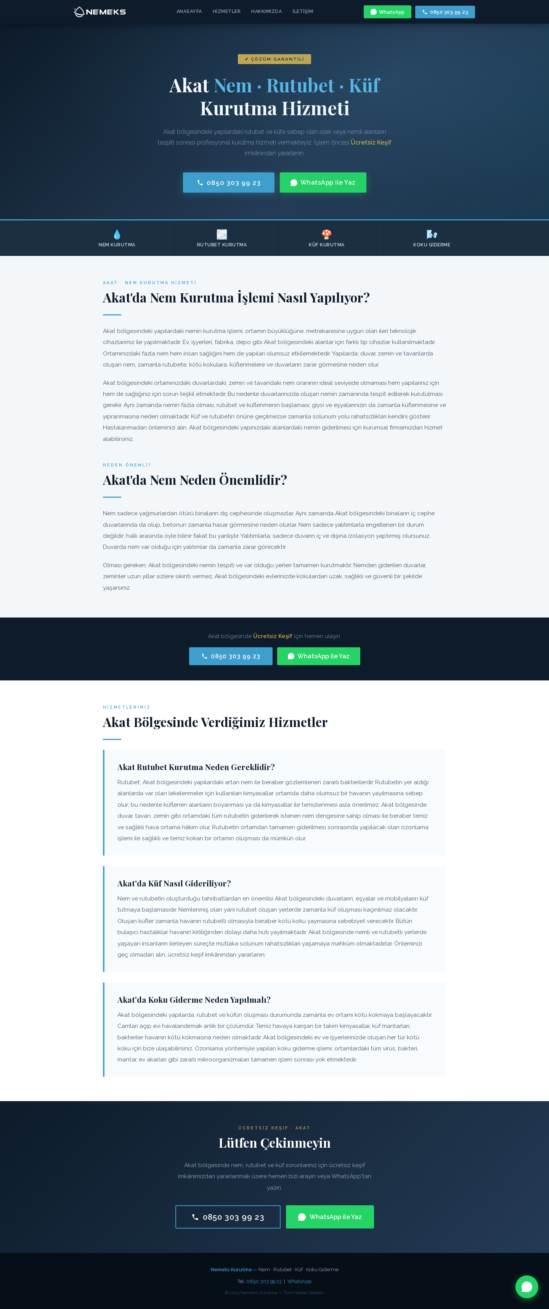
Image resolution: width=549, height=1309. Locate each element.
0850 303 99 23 (445, 12)
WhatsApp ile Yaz (323, 182)
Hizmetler (227, 11)
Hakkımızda (266, 11)
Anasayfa (189, 11)
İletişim (302, 11)
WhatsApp (388, 12)
